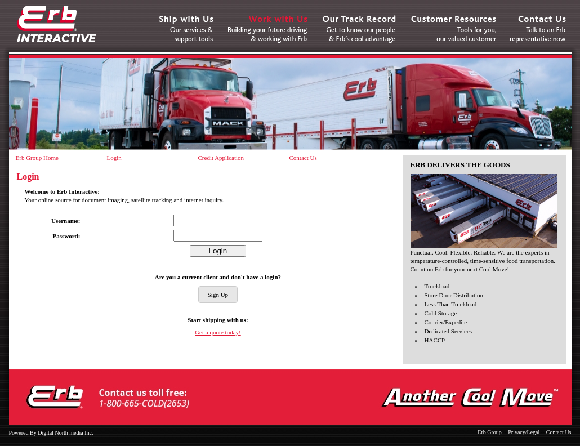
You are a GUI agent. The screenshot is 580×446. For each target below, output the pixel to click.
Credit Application (221, 157)
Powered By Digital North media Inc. (51, 433)
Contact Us (303, 157)
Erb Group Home (37, 157)
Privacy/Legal (523, 432)
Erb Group (490, 432)
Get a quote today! (218, 332)
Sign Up (218, 294)
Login (114, 157)
